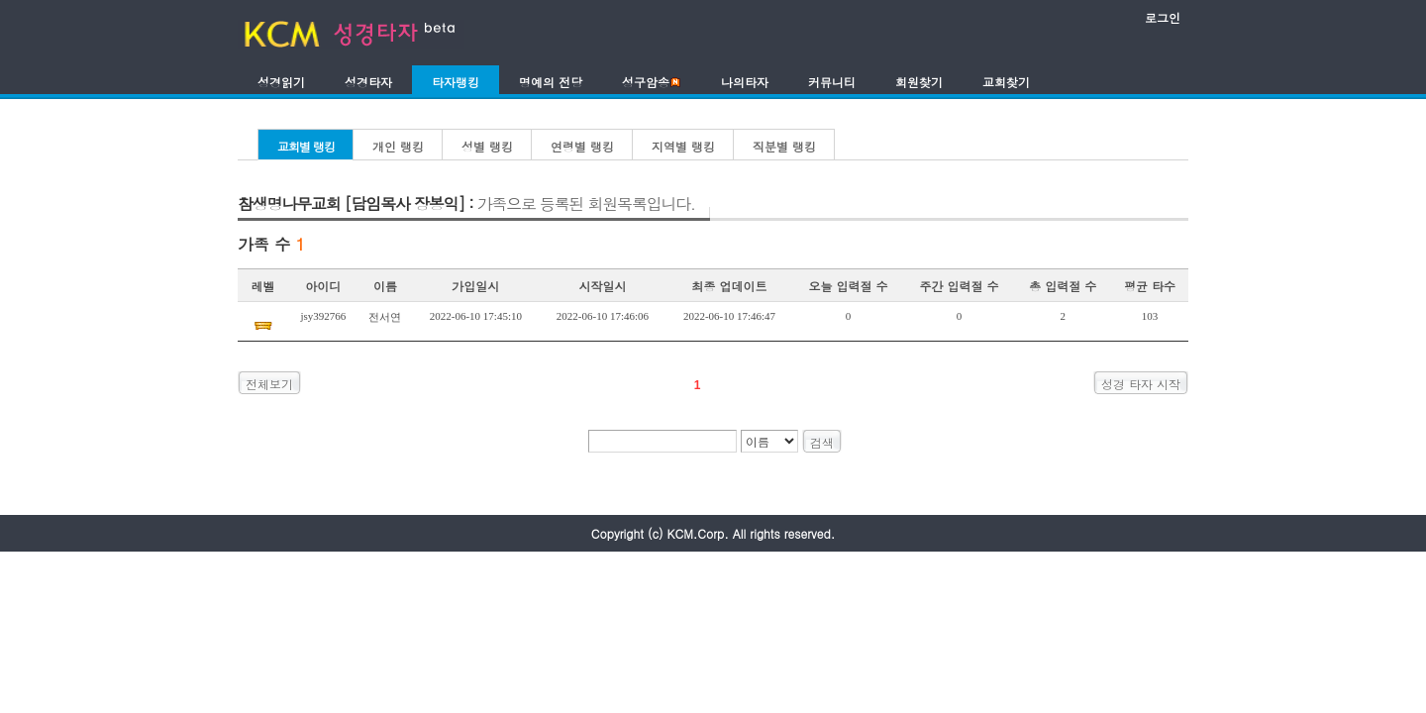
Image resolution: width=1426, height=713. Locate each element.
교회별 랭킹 (306, 146)
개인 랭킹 (398, 146)
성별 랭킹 (487, 146)
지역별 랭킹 (683, 146)
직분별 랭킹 (784, 146)
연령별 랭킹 (582, 146)
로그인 (1162, 17)
